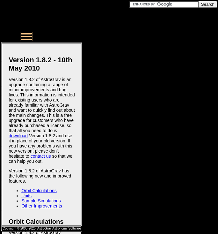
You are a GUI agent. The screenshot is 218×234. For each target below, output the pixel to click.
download (18, 135)
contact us (41, 156)
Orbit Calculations (39, 190)
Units (26, 195)
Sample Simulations (41, 200)
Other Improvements (41, 205)
